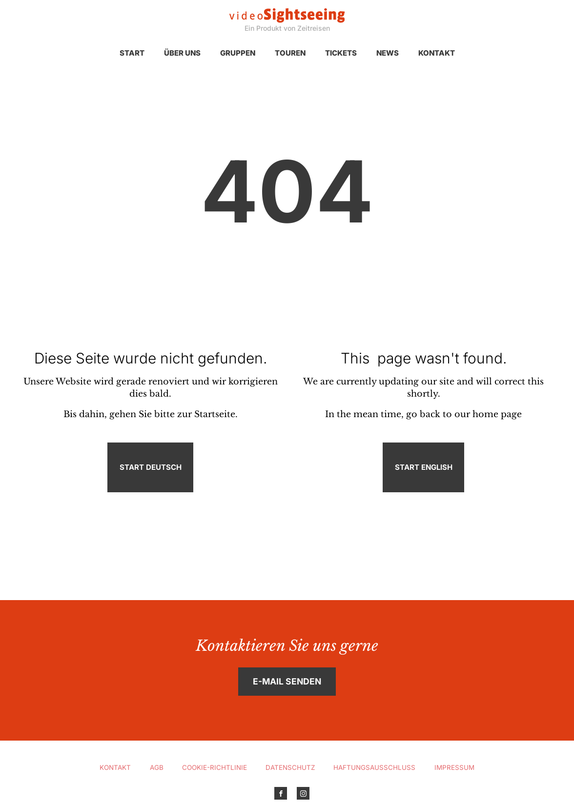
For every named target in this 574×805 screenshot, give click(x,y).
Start (132, 53)
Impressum (454, 767)
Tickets (341, 53)
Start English (423, 467)
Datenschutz (290, 767)
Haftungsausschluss (374, 767)
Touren (290, 53)
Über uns (182, 53)
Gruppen (237, 53)
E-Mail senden (287, 681)
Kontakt (436, 53)
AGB (157, 767)
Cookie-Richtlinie (214, 767)
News (387, 53)
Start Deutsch (151, 467)
